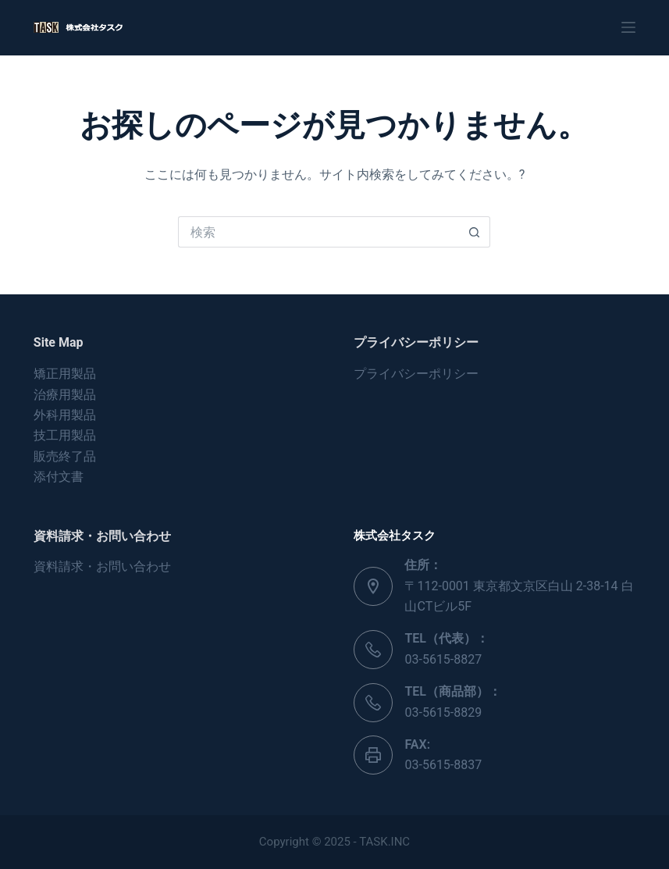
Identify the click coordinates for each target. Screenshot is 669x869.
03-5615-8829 (443, 712)
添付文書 (59, 476)
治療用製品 (65, 394)
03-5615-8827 (443, 659)
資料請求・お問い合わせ (102, 566)
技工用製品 (65, 435)
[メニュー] (628, 27)
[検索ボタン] (474, 232)
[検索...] (318, 232)
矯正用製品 (65, 373)
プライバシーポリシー (416, 373)
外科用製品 (65, 415)
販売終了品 (65, 456)
